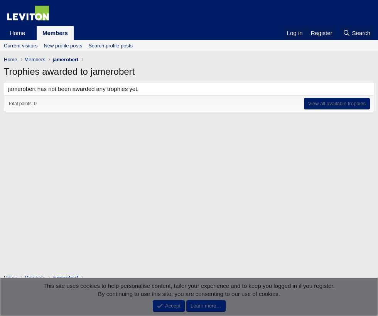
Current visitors (20, 46)
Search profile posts (110, 46)
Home (17, 33)
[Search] (356, 33)
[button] (31, 33)
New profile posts (63, 46)
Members (55, 33)
